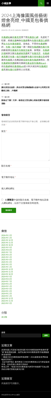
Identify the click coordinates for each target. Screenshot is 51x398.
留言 (4, 131)
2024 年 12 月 (7, 269)
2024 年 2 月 (6, 293)
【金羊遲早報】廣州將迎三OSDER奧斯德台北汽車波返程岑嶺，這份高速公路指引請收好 (25, 363)
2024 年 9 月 (6, 276)
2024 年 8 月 (6, 279)
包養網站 (5, 37)
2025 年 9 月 (6, 247)
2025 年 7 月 (6, 252)
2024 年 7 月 (6, 281)
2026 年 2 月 (6, 235)
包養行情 (45, 47)
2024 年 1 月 (6, 296)
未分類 (4, 317)
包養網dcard (40, 63)
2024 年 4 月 (6, 288)
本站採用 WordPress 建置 (10, 395)
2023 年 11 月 (7, 301)
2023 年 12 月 (7, 298)
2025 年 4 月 (6, 259)
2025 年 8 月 (6, 250)
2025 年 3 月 (6, 262)
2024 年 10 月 (7, 274)
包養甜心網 (32, 37)
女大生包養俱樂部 (12, 43)
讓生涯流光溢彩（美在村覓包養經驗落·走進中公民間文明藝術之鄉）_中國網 (25, 87)
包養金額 (29, 63)
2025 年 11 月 (7, 242)
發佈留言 (25, 30)
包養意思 (16, 37)
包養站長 (40, 56)
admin (18, 30)
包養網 (24, 40)
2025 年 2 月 (6, 264)
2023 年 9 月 (6, 303)
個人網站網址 (7, 188)
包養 (14, 40)
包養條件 (14, 50)
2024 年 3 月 (6, 291)
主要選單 (47, 3)
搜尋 (3, 332)
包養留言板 (24, 50)
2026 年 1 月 (6, 238)
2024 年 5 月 (6, 286)
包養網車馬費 (20, 53)
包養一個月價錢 (13, 47)
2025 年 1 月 (6, 267)
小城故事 (6, 3)
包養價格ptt (18, 66)
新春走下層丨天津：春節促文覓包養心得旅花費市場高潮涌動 (25, 100)
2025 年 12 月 (7, 240)
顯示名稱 (6, 165)
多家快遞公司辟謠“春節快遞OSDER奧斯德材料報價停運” (25, 350)
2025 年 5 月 (6, 257)
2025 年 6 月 (6, 255)
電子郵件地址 (8, 177)
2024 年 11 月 (7, 271)
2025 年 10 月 (7, 245)
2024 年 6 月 (6, 284)
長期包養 (27, 59)
